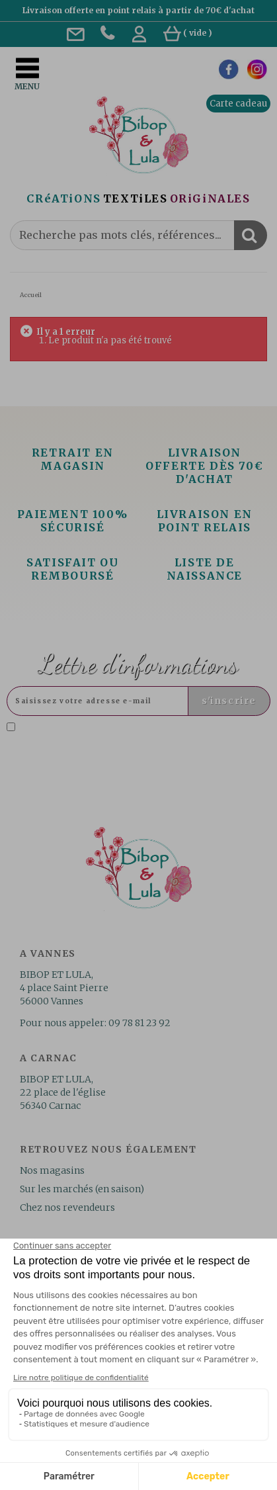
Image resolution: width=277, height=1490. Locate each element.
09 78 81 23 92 (139, 1023)
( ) (187, 33)
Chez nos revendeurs (67, 1207)
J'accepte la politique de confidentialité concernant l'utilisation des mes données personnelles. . (136, 738)
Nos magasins (52, 1170)
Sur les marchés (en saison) (82, 1189)
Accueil (31, 294)
